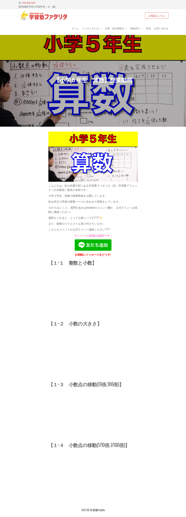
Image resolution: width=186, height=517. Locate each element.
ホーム (75, 28)
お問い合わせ (161, 28)
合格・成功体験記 (114, 28)
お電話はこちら (156, 15)
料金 (148, 28)
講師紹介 (135, 28)
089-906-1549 (28, 2)
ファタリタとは (90, 28)
